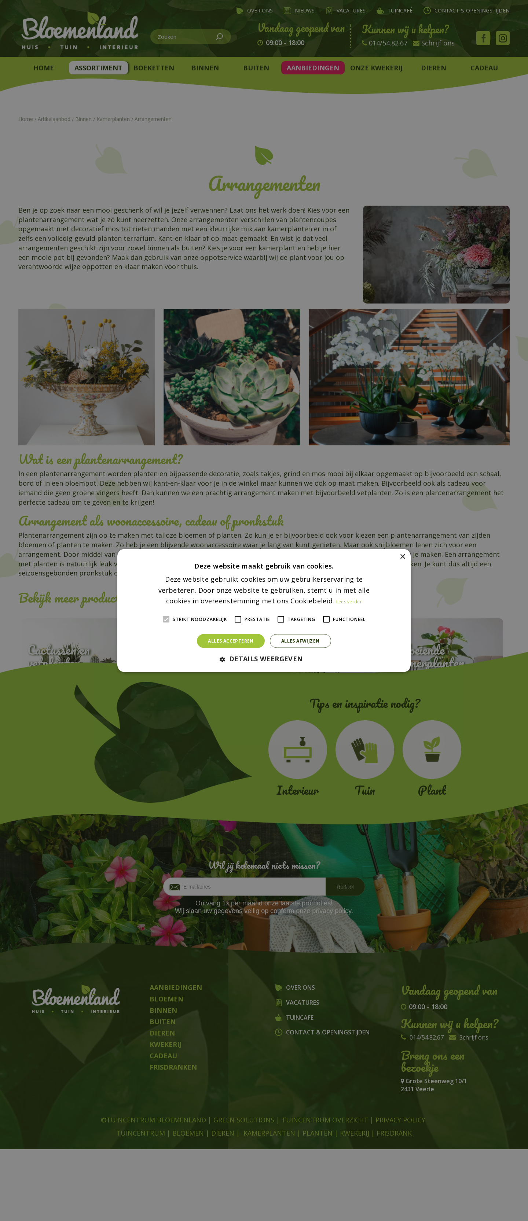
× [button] (402, 556)
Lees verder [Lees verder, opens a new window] (349, 602)
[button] (263, 659)
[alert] (264, 610)
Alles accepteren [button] (230, 641)
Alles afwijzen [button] (300, 641)
